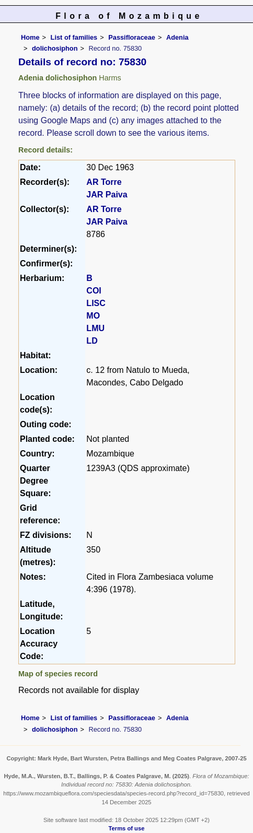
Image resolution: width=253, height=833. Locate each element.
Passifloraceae (131, 37)
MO (93, 315)
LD (91, 340)
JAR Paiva (106, 194)
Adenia (177, 37)
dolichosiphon (54, 48)
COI (93, 290)
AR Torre (103, 182)
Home (30, 37)
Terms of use (127, 828)
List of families (74, 37)
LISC (95, 303)
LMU (95, 328)
